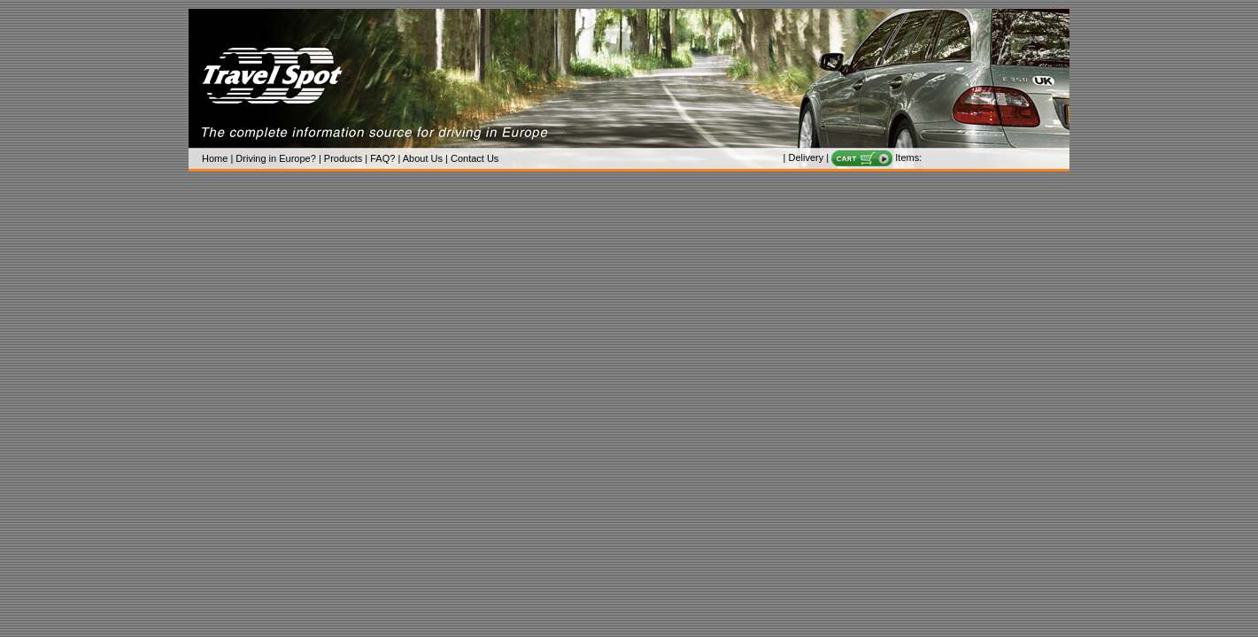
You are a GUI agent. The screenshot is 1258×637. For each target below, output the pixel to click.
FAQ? (382, 158)
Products (343, 158)
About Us (423, 158)
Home (215, 158)
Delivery (806, 157)
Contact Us (474, 158)
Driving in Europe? (275, 158)
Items (907, 157)
